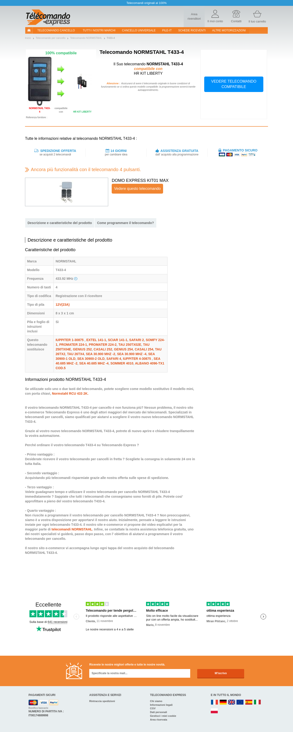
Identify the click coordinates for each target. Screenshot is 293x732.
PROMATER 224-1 (73, 344)
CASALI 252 (103, 349)
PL (214, 711)
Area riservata (158, 719)
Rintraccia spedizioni (102, 701)
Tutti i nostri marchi (99, 30)
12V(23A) (63, 304)
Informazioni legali (161, 704)
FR (214, 702)
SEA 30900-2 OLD (91, 358)
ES (249, 702)
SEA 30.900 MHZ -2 (100, 354)
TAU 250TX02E (129, 344)
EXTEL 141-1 (96, 340)
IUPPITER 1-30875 (70, 340)
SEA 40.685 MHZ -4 (94, 363)
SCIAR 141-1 (117, 340)
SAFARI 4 (113, 358)
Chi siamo (156, 701)
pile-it (167, 30)
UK (232, 702)
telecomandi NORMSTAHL (72, 529)
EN (240, 702)
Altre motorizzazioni (229, 30)
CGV (153, 708)
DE (223, 702)
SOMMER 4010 (121, 363)
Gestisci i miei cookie (163, 715)
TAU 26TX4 (75, 354)
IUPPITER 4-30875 (137, 358)
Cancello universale (139, 30)
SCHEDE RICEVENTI (192, 30)
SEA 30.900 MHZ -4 (131, 354)
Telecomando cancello (56, 30)
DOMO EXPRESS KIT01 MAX (140, 180)
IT (257, 702)
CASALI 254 (144, 349)
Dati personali (158, 712)
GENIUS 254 (123, 349)
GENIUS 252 (82, 349)
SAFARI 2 (136, 340)
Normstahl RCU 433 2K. (70, 393)
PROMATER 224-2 (103, 344)
